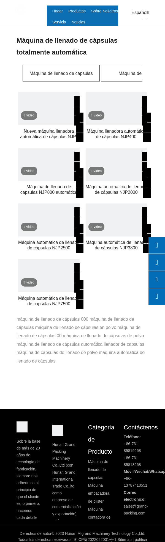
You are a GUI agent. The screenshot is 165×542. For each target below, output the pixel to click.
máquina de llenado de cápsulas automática (59, 344)
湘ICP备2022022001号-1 (95, 539)
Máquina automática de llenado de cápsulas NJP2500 (48, 245)
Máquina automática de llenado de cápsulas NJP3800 (116, 245)
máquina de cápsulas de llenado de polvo (57, 352)
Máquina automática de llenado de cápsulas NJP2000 (116, 189)
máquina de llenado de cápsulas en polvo (75, 327)
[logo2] (57, 430)
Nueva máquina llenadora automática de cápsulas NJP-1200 (48, 134)
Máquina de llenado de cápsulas (61, 73)
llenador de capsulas (124, 344)
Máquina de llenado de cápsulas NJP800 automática (48, 189)
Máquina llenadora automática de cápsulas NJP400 (116, 134)
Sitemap (124, 539)
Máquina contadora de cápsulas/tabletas (103, 517)
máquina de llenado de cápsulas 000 (52, 319)
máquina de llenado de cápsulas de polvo (103, 335)
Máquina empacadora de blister (99, 493)
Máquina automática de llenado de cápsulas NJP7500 (48, 301)
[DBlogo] (22, 426)
